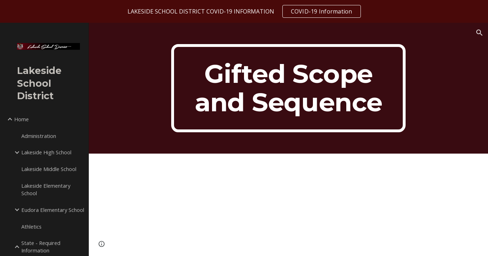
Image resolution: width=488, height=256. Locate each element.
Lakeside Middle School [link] (48, 168)
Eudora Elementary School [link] (52, 209)
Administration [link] (38, 135)
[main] (288, 88)
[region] (244, 11)
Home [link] (21, 119)
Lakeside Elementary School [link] (45, 189)
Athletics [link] (31, 226)
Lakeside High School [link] (46, 152)
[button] (479, 32)
